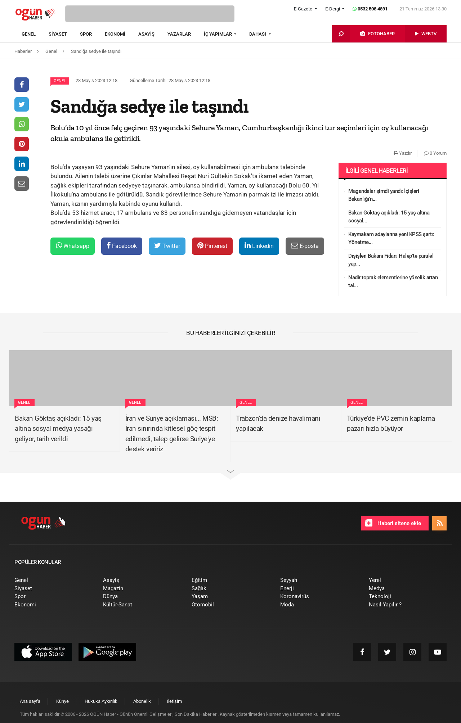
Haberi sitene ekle (393, 523)
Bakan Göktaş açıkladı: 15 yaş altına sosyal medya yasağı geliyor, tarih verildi (58, 428)
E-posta (305, 245)
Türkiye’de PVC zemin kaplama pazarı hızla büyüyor (391, 423)
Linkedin (259, 245)
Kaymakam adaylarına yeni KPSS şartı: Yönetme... (391, 238)
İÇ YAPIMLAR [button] (218, 34)
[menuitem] (35, 34)
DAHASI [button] (258, 34)
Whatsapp (72, 245)
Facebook (122, 245)
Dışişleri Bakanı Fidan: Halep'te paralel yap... (390, 260)
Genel (60, 80)
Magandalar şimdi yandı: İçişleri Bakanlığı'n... (383, 195)
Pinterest (212, 245)
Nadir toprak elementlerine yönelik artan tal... (393, 281)
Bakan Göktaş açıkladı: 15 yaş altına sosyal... (388, 216)
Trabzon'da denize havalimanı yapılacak (278, 423)
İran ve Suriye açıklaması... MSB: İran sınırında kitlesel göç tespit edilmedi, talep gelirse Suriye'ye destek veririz (171, 433)
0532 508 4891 (370, 9)
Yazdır (403, 153)
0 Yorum (435, 153)
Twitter (167, 245)
